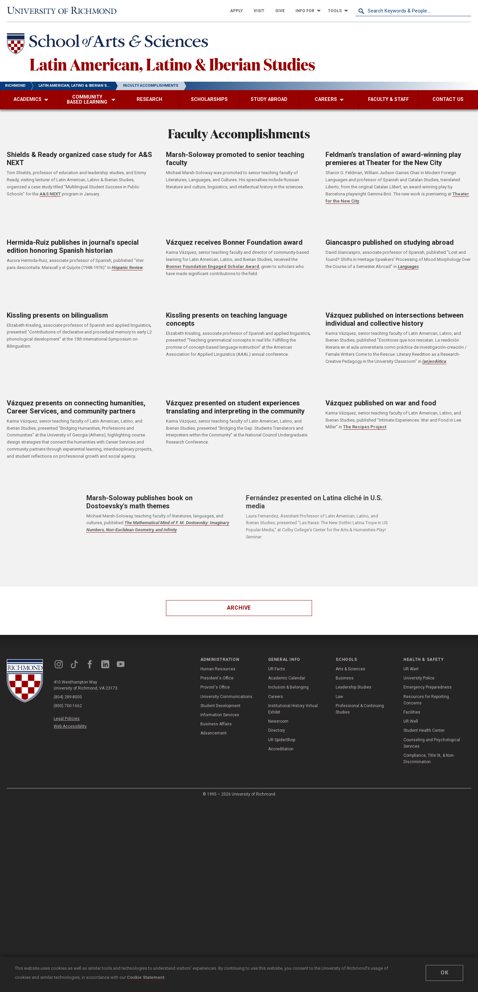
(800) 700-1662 (68, 705)
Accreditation (280, 749)
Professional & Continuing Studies (360, 709)
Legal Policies (67, 718)
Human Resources (217, 669)
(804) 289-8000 (68, 697)
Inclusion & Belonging (288, 687)
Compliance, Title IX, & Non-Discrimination (428, 758)
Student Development (220, 705)
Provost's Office (215, 687)
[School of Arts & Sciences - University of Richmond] (109, 45)
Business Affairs (216, 724)
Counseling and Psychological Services (431, 743)
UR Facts (276, 669)
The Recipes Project (364, 426)
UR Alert (411, 669)
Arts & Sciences (350, 669)
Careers (275, 696)
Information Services (219, 715)
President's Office (216, 678)
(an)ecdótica (434, 361)
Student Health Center (424, 730)
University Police (418, 678)
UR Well (410, 721)
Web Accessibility (70, 726)
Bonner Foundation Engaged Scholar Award (212, 266)
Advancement (213, 733)
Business (345, 678)
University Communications (226, 696)
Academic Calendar (286, 678)
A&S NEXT (50, 193)
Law (339, 696)
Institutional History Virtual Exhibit (293, 709)
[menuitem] (236, 11)
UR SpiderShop (281, 740)
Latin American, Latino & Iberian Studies (172, 64)
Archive (239, 608)
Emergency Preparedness (427, 687)
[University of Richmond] (65, 11)
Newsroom (278, 721)
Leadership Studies (353, 687)
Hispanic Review (127, 267)
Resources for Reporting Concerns (426, 699)
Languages (408, 266)
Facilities (411, 712)
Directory (276, 730)
